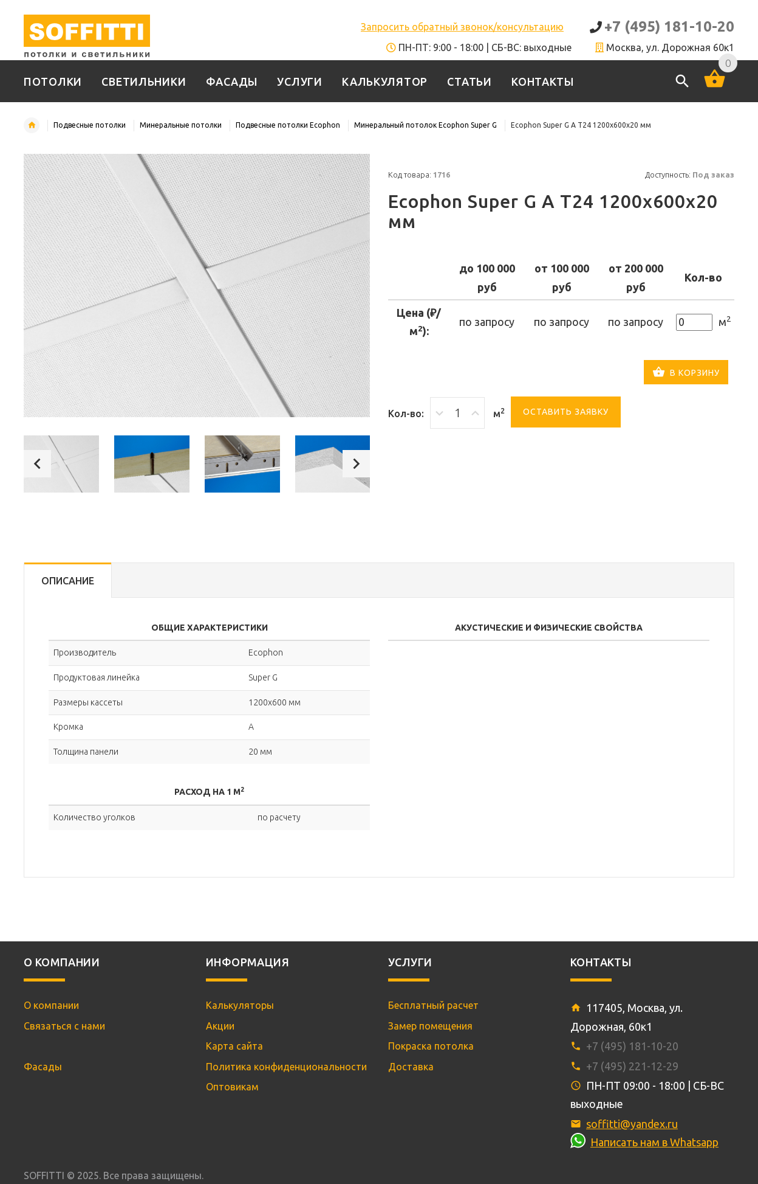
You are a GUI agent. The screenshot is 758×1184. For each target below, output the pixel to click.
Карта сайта (234, 1045)
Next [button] (356, 463)
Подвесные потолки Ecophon (288, 125)
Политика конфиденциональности (286, 1066)
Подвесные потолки (89, 125)
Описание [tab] (67, 580)
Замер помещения (430, 1025)
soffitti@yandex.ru (632, 1124)
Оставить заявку (566, 412)
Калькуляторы (240, 1005)
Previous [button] (37, 463)
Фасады (43, 1066)
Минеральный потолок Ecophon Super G (425, 125)
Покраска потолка (431, 1045)
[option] (61, 464)
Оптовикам (232, 1086)
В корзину (686, 373)
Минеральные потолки (181, 125)
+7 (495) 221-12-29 (632, 1066)
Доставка (411, 1066)
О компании (51, 1005)
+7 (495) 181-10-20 (669, 26)
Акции (220, 1025)
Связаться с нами (64, 1025)
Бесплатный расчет (433, 1005)
